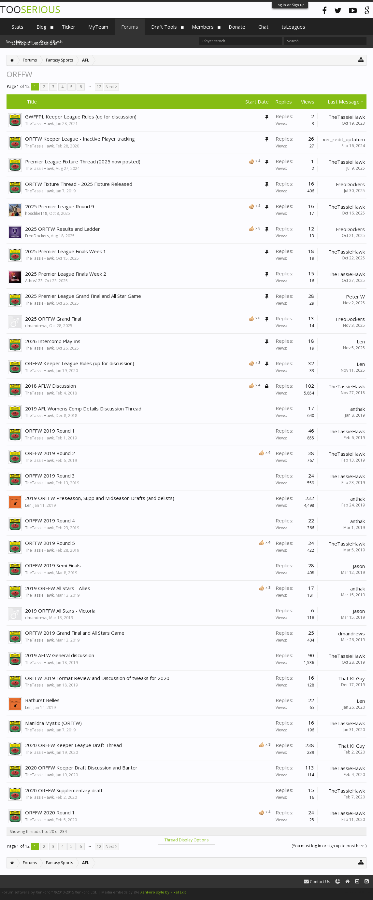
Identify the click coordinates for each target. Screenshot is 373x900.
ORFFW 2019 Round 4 (50, 520)
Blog (41, 26)
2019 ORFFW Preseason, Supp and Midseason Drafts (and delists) (99, 498)
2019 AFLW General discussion (59, 655)
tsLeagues (293, 26)
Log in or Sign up (290, 4)
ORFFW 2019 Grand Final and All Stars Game (74, 633)
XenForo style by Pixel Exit (163, 892)
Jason (359, 566)
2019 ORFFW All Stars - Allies (57, 588)
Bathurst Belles (42, 700)
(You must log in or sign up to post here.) (329, 846)
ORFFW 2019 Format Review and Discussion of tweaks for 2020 (97, 678)
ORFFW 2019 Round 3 (50, 475)
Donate (237, 26)
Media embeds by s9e (120, 892)
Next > (111, 87)
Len (361, 341)
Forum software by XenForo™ (49, 892)
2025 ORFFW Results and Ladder (62, 229)
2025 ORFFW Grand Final (53, 318)
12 (99, 87)
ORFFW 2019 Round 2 (50, 453)
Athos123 (34, 281)
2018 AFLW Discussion (50, 385)
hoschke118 (36, 213)
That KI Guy (351, 678)
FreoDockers (350, 184)
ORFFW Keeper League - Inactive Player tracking (80, 138)
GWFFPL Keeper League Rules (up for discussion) (80, 116)
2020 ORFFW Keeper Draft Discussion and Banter (81, 767)
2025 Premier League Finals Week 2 (65, 273)
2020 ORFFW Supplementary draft (64, 790)
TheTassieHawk (39, 123)
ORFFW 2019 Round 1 (50, 430)
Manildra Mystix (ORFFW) (53, 723)
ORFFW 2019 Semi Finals (53, 565)
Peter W (355, 296)
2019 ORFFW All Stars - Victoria (60, 610)
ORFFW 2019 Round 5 (50, 543)
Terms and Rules (356, 892)
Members (203, 26)
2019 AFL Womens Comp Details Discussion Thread (83, 408)
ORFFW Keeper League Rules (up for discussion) (79, 363)
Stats (17, 26)
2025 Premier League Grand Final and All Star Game (83, 296)
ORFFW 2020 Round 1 (50, 812)
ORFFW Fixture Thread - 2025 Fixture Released (78, 184)
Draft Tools (164, 26)
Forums (129, 26)
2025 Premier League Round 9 (59, 206)
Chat (263, 26)
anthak (357, 409)
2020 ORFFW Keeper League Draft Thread (73, 745)
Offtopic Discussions (35, 43)
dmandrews (36, 325)
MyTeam (98, 26)
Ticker (68, 26)
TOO (30, 9)
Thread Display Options (186, 840)
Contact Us (317, 881)
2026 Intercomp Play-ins (52, 341)
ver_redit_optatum (344, 139)
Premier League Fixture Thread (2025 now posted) (82, 161)
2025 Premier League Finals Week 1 (65, 251)
